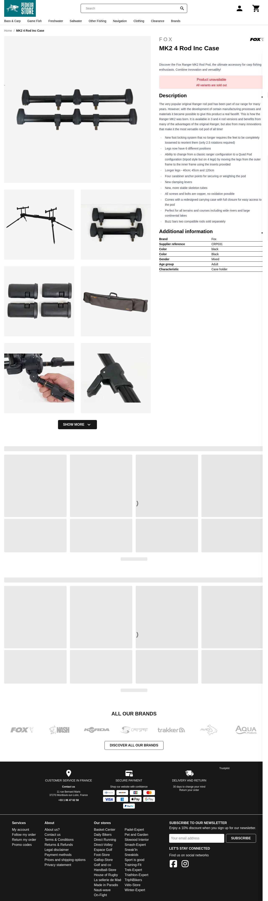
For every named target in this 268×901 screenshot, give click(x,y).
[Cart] (256, 8)
